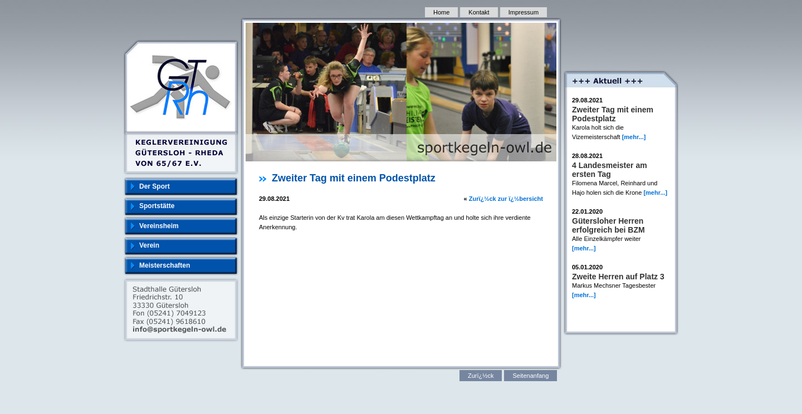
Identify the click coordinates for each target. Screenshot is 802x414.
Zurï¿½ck (480, 375)
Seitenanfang (530, 375)
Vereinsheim (159, 226)
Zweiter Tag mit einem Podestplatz (612, 114)
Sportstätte (156, 206)
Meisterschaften (164, 265)
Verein (149, 245)
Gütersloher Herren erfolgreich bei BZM (608, 225)
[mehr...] (634, 137)
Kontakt (478, 12)
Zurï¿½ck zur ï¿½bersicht (506, 198)
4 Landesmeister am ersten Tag (609, 170)
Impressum (523, 12)
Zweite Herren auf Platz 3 (618, 276)
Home (441, 12)
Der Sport (154, 186)
